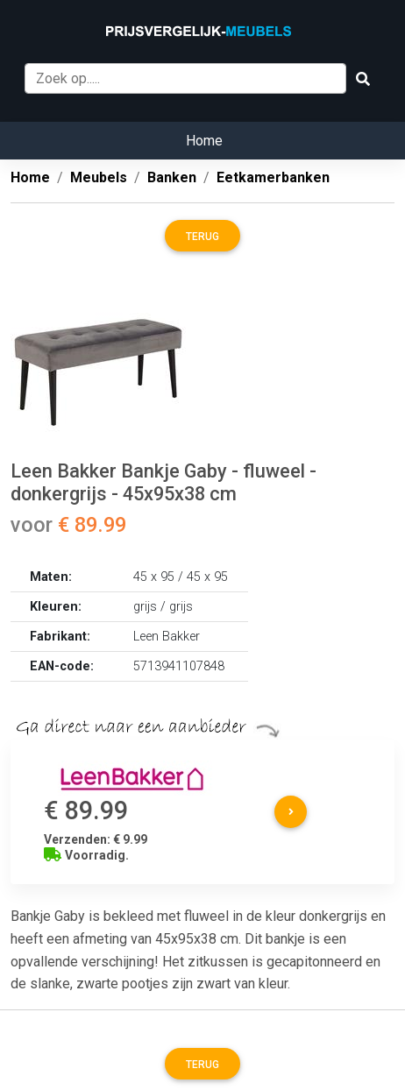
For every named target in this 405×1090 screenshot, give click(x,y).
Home (204, 140)
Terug (202, 236)
